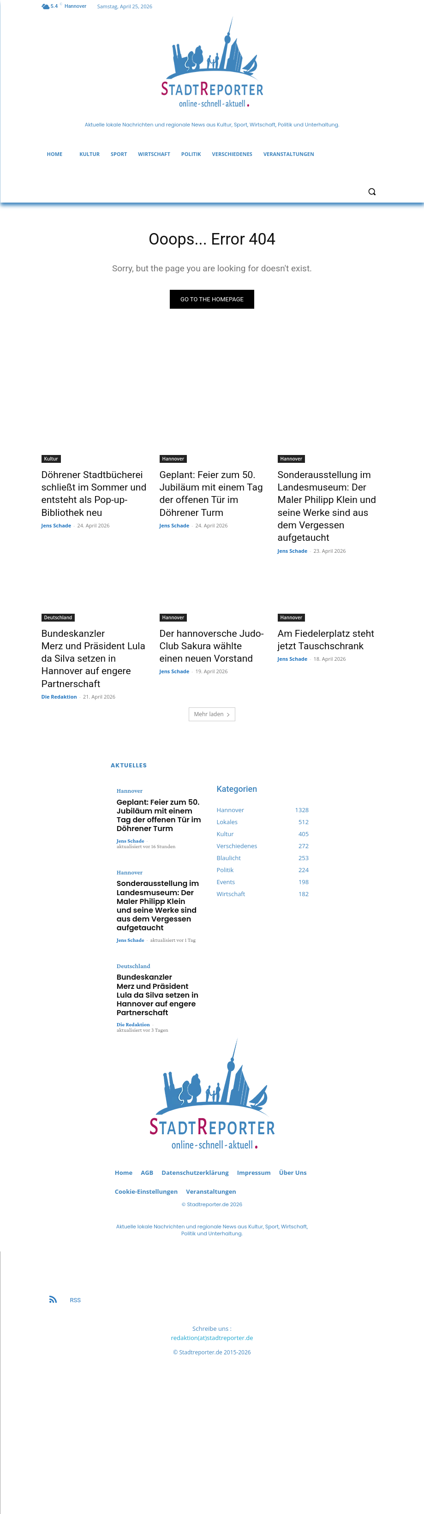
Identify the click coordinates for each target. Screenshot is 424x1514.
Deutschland (58, 595)
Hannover (173, 461)
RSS (75, 1200)
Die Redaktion (59, 652)
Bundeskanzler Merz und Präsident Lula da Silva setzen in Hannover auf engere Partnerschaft (158, 903)
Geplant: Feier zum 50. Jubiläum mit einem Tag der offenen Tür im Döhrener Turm (212, 486)
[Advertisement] (212, 1377)
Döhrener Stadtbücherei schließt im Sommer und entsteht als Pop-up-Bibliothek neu (94, 491)
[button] (372, 192)
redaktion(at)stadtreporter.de (212, 1238)
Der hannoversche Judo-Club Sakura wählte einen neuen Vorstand (210, 620)
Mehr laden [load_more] (212, 670)
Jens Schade (57, 518)
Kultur (51, 461)
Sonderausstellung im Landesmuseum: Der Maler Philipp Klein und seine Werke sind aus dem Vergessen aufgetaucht (329, 496)
